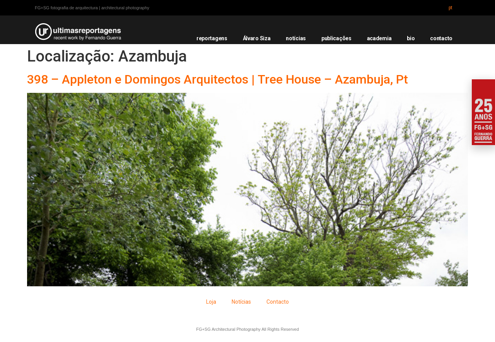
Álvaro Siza (257, 38)
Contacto (277, 302)
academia (379, 38)
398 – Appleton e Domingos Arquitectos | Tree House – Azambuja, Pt (217, 79)
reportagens (211, 38)
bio (411, 38)
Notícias (241, 302)
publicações (336, 38)
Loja (211, 302)
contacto (441, 38)
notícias (296, 38)
